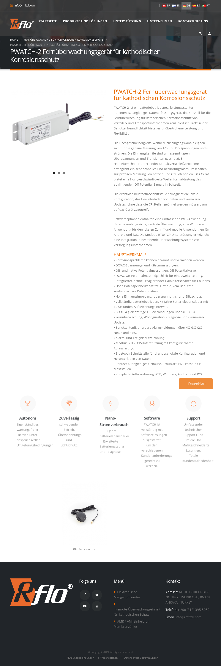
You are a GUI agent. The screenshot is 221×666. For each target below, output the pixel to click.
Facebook (85, 595)
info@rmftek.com (188, 617)
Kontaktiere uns (193, 21)
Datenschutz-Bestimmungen (141, 658)
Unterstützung (127, 21)
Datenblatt (199, 383)
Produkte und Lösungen (85, 21)
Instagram (97, 606)
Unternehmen (159, 21)
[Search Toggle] (200, 33)
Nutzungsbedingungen (80, 658)
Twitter (97, 595)
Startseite (47, 21)
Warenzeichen (109, 658)
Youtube (85, 606)
